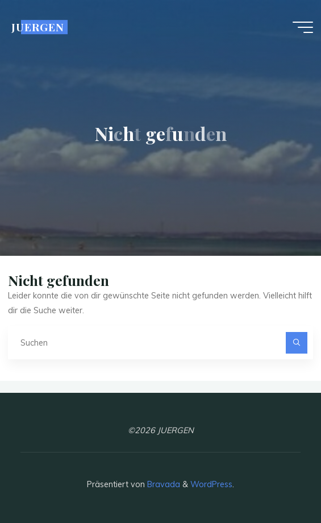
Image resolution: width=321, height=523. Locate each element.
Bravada (162, 484)
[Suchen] (296, 342)
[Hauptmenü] (303, 27)
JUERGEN (37, 27)
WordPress (211, 484)
